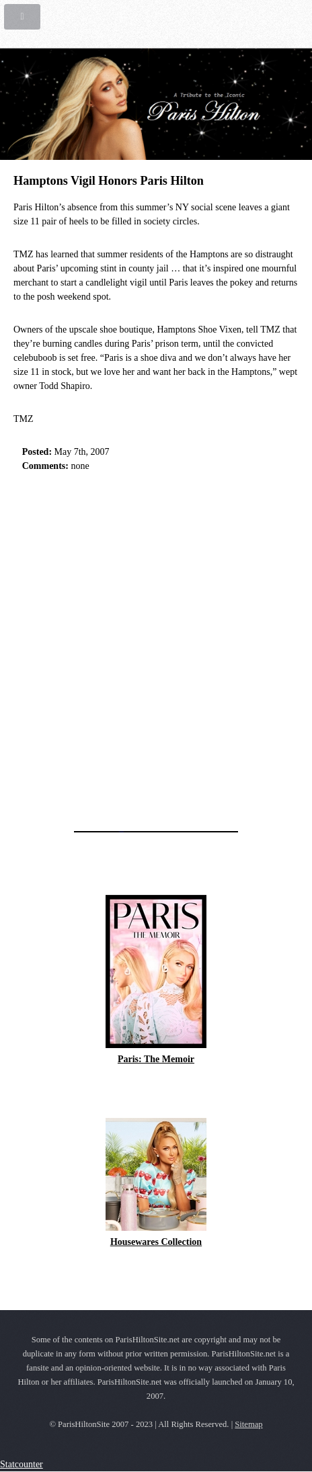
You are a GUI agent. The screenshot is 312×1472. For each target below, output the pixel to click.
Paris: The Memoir (156, 1059)
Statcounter (21, 1464)
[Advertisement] (156, 648)
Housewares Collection (156, 1242)
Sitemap (248, 1424)
